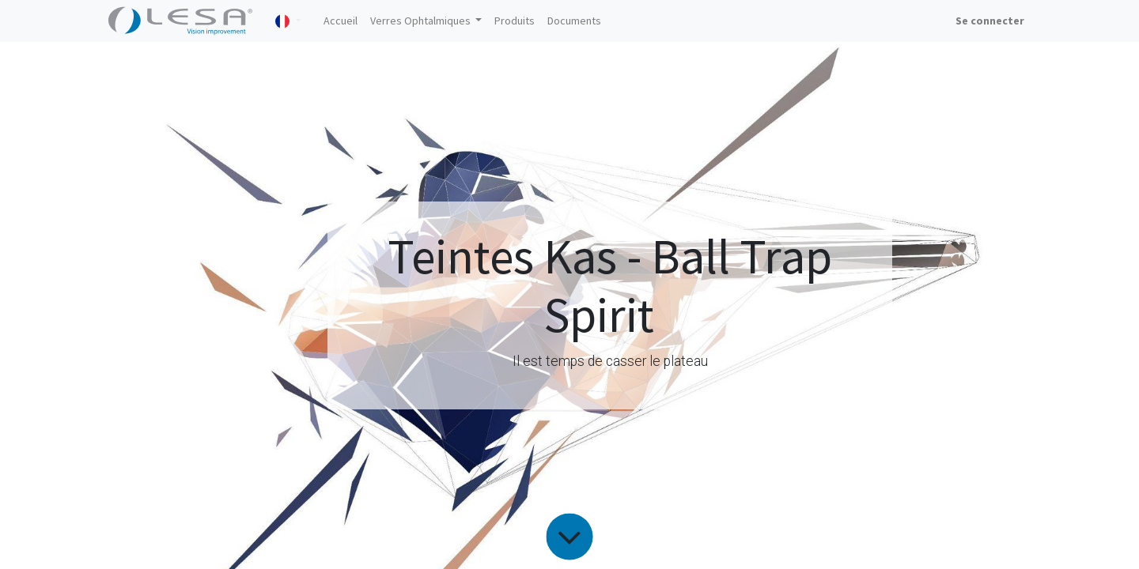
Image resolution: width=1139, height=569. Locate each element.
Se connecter (989, 20)
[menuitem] (340, 21)
